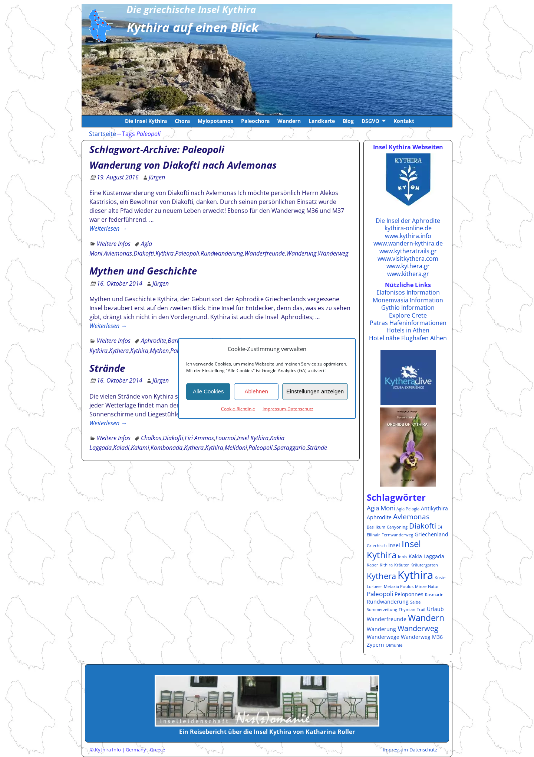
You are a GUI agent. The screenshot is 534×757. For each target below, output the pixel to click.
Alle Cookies (208, 391)
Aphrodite (153, 341)
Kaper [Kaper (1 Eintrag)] (372, 565)
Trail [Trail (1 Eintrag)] (421, 609)
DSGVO (370, 120)
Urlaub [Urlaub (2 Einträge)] (435, 609)
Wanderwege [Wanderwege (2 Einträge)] (383, 636)
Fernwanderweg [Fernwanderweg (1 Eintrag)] (397, 534)
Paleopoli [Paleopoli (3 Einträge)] (380, 593)
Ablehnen (256, 391)
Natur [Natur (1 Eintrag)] (433, 586)
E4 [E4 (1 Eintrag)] (440, 527)
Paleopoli (187, 253)
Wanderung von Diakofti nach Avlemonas (183, 165)
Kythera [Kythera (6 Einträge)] (381, 576)
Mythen (159, 351)
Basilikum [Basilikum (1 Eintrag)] (376, 527)
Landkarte (322, 120)
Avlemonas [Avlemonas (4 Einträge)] (411, 516)
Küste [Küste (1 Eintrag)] (440, 577)
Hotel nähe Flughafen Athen (408, 338)
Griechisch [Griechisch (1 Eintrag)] (377, 545)
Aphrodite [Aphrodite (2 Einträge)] (379, 517)
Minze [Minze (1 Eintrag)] (420, 586)
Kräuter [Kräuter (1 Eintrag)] (401, 565)
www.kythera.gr (408, 266)
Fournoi (225, 438)
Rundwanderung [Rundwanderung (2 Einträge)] (388, 601)
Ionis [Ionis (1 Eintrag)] (402, 556)
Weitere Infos (114, 244)
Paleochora (255, 120)
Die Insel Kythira (146, 120)
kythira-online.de (408, 228)
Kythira (164, 253)
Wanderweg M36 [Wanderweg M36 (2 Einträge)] (422, 636)
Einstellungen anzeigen (315, 391)
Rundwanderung (222, 253)
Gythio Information (408, 307)
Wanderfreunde (264, 253)
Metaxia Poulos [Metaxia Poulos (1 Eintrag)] (398, 586)
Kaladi (121, 448)
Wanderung (301, 253)
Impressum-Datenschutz (288, 408)
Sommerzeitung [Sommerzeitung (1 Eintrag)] (382, 609)
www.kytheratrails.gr (408, 251)
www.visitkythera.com (408, 258)
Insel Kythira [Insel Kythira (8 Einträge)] (394, 549)
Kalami (140, 448)
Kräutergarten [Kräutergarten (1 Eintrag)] (424, 565)
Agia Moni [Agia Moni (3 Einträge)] (381, 508)
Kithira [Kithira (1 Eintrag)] (386, 565)
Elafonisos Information (408, 292)
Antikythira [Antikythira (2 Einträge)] (434, 508)
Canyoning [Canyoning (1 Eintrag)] (397, 527)
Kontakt (403, 120)
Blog (348, 120)
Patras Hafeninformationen (408, 323)
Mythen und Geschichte (143, 270)
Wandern (289, 120)
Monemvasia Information (408, 300)
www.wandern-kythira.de (408, 243)
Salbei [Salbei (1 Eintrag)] (416, 602)
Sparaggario (290, 448)
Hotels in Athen (407, 330)
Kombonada (166, 448)
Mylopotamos (215, 120)
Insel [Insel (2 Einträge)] (394, 545)
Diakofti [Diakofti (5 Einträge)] (422, 525)
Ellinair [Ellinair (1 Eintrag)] (373, 534)
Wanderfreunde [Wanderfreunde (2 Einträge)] (386, 619)
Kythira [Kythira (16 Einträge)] (415, 575)
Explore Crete (408, 315)
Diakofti (144, 253)
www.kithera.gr (408, 274)
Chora (182, 120)
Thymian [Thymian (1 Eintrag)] (407, 609)
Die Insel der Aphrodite (408, 221)
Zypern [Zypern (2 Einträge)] (375, 644)
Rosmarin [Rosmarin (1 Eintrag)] (434, 594)
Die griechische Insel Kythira (191, 9)
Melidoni (236, 448)
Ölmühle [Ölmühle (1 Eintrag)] (394, 645)
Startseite (102, 134)
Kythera (119, 351)
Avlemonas (118, 253)
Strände (107, 368)
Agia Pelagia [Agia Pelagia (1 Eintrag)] (407, 508)
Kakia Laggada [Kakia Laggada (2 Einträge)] (426, 556)
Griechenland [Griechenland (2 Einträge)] (431, 534)
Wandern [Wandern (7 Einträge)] (426, 618)
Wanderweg (333, 253)
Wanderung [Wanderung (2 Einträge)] (381, 629)
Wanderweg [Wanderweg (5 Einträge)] (418, 628)
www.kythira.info (408, 236)
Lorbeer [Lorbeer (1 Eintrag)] (374, 586)
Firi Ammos (199, 438)
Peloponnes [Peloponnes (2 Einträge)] (409, 594)
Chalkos (151, 438)
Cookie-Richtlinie (238, 408)
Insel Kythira (252, 438)
